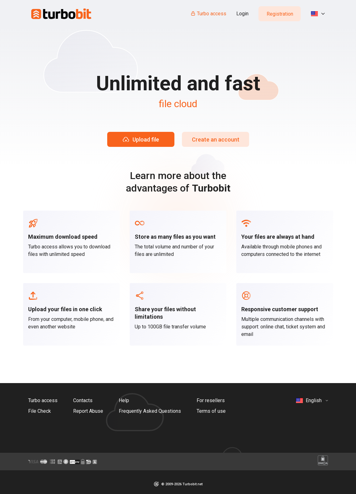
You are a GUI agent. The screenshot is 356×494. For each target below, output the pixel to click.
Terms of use (211, 411)
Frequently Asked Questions (150, 411)
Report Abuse (88, 411)
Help (124, 400)
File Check (39, 411)
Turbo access (208, 14)
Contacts (83, 400)
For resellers (211, 400)
